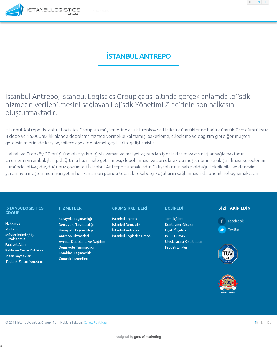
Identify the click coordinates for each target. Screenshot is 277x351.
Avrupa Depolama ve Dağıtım (82, 242)
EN (258, 2)
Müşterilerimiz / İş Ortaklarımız (19, 237)
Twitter (234, 229)
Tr (256, 322)
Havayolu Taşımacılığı (76, 230)
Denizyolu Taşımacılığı (76, 225)
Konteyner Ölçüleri (179, 225)
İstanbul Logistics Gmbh (131, 236)
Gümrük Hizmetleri (73, 259)
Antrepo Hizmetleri (74, 236)
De (269, 322)
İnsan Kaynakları (18, 256)
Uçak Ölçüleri (175, 230)
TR (250, 2)
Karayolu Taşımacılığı (75, 219)
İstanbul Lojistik (124, 219)
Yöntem (11, 229)
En (263, 322)
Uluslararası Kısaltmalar (184, 242)
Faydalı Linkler (176, 247)
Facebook (235, 221)
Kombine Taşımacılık (75, 253)
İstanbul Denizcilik (126, 225)
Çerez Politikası (95, 322)
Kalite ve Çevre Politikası (24, 250)
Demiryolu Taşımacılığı (76, 247)
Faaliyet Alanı (15, 245)
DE (265, 2)
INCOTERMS (175, 236)
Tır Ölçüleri (174, 219)
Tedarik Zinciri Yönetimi (24, 262)
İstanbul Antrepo (125, 230)
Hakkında (12, 223)
